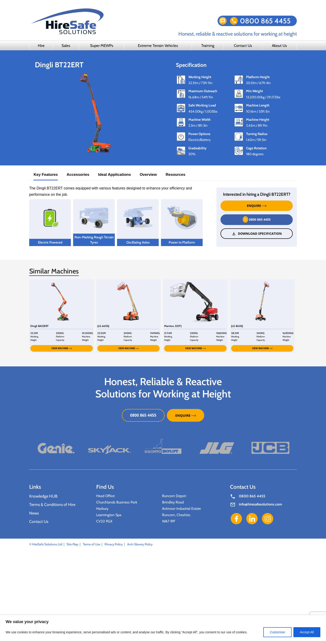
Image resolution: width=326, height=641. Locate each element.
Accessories (78, 174)
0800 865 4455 (265, 20)
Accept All (307, 632)
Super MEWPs (101, 45)
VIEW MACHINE (61, 348)
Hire (41, 45)
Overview (148, 174)
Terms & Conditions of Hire (52, 504)
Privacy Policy (114, 544)
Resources (175, 174)
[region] (163, 628)
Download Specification (257, 233)
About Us (279, 45)
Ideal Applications (114, 174)
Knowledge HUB (43, 496)
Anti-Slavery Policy (140, 544)
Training (207, 45)
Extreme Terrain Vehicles (158, 45)
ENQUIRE (256, 205)
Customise (277, 632)
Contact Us (243, 45)
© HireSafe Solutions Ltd (45, 544)
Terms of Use (91, 544)
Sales (66, 45)
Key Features (46, 174)
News (34, 513)
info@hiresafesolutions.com (260, 504)
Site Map (72, 544)
